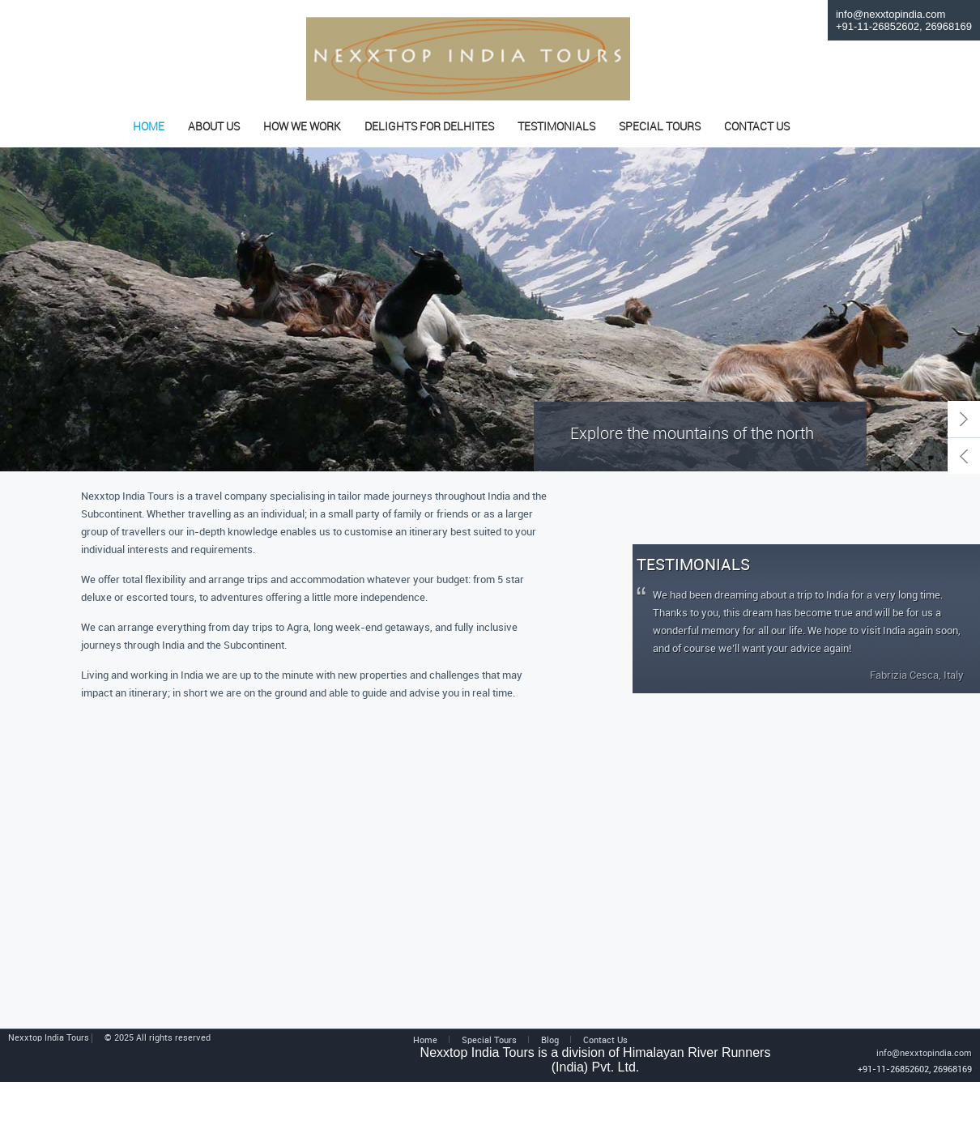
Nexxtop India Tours (50, 1038)
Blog (550, 1041)
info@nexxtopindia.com (890, 14)
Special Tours (489, 1041)
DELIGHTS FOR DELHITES (429, 127)
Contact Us (605, 1041)
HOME (148, 127)
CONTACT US (757, 127)
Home (425, 1041)
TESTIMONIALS (556, 127)
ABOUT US (214, 127)
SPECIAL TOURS (660, 127)
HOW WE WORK (302, 127)
